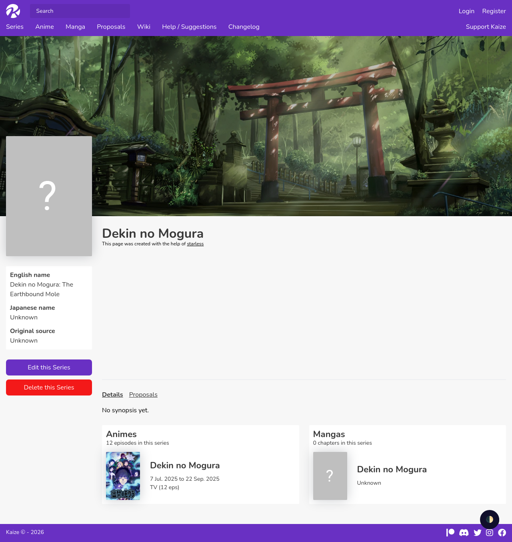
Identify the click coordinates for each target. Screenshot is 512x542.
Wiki (143, 26)
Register (494, 11)
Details (112, 394)
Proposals (111, 26)
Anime (44, 26)
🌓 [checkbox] (490, 519)
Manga (75, 26)
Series (15, 26)
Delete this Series (49, 387)
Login (467, 11)
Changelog (244, 26)
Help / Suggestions (189, 26)
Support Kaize (486, 26)
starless (195, 244)
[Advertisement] (304, 313)
